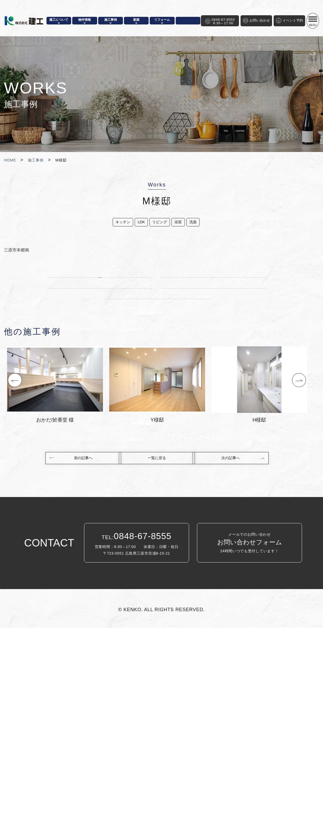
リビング (159, 223)
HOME (10, 160)
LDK (137, 223)
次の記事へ (233, 660)
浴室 (181, 223)
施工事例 (36, 160)
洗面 (199, 223)
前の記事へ (80, 660)
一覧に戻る (157, 660)
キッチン (115, 223)
